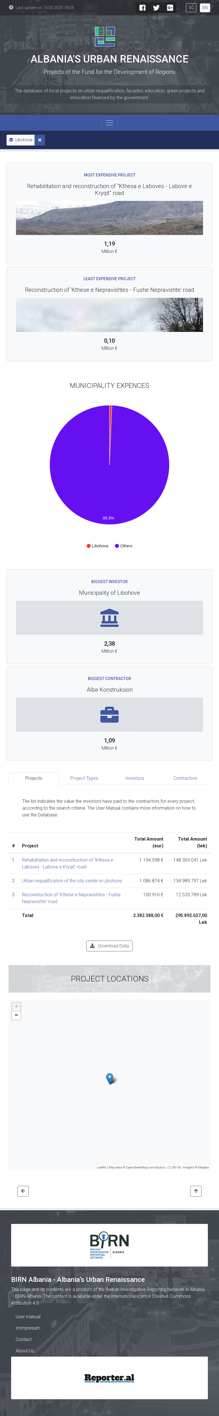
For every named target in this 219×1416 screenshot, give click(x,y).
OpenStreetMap (137, 1167)
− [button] (16, 1015)
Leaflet (101, 1167)
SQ (191, 7)
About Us (25, 1350)
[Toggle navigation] (109, 122)
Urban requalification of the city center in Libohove (72, 880)
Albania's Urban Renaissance (109, 59)
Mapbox (203, 1167)
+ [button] (16, 1007)
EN (205, 7)
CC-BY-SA (174, 1167)
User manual (28, 1316)
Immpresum (28, 1328)
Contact (24, 1339)
